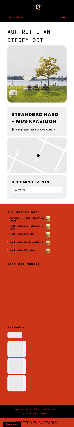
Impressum (49, 409)
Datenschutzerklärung (27, 409)
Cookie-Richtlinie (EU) (35, 413)
